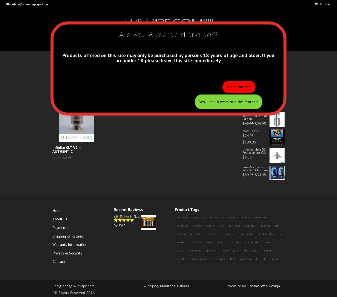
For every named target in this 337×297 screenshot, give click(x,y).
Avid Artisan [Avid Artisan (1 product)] (210, 217)
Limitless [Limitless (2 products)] (234, 242)
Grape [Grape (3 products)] (212, 234)
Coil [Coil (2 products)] (222, 225)
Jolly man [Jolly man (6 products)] (195, 242)
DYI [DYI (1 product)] (277, 225)
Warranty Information (69, 244)
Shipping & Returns (68, 236)
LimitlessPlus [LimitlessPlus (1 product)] (252, 242)
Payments (60, 227)
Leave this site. (239, 86)
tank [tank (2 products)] (232, 258)
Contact (58, 261)
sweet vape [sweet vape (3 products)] (219, 258)
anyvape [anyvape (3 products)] (182, 217)
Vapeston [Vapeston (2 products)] (245, 258)
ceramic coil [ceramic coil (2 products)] (261, 217)
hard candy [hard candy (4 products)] (246, 234)
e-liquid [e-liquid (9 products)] (181, 234)
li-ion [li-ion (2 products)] (221, 242)
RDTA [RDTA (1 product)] (236, 250)
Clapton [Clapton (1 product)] (210, 225)
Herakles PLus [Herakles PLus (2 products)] (265, 234)
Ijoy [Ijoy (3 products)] (281, 234)
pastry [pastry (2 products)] (180, 250)
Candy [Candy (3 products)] (246, 217)
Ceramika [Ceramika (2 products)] (182, 225)
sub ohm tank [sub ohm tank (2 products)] (199, 258)
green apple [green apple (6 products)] (228, 234)
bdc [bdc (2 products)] (223, 217)
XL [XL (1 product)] (256, 258)
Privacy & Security (67, 253)
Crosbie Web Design (264, 285)
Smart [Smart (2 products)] (267, 250)
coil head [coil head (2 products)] (234, 225)
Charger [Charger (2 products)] (197, 225)
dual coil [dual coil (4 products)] (265, 225)
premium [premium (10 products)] (211, 250)
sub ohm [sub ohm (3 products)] (182, 258)
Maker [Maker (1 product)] (267, 242)
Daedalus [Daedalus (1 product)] (250, 225)
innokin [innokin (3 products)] (181, 242)
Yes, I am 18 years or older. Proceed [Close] (228, 101)
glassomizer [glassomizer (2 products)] (197, 234)
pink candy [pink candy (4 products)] (194, 250)
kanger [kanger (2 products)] (209, 242)
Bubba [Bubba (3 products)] (234, 217)
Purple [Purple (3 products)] (225, 250)
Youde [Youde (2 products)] (275, 258)
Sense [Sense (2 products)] (255, 250)
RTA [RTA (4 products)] (246, 250)
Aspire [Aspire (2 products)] (195, 217)
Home (57, 210)
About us (59, 218)
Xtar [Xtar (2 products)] (265, 258)
